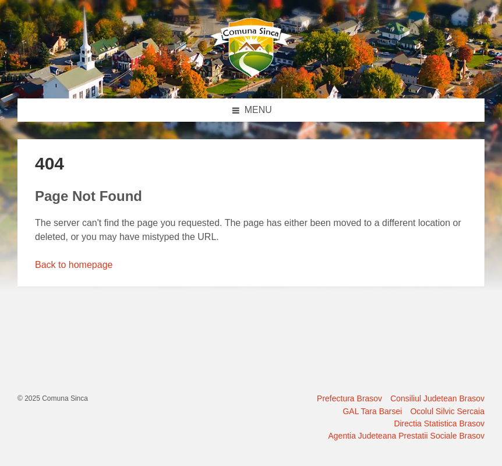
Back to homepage (73, 265)
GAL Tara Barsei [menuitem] (372, 411)
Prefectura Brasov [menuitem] (349, 398)
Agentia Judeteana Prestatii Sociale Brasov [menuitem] (406, 435)
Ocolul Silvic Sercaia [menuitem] (447, 411)
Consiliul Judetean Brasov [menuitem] (437, 398)
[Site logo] (251, 75)
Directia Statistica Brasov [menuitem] (439, 423)
